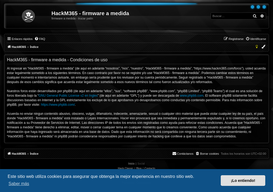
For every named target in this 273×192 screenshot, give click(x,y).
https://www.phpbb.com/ (58, 105)
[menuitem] (39, 39)
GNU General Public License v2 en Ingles (68, 95)
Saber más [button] (19, 183)
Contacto (149, 168)
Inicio (131, 163)
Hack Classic (125, 168)
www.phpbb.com (191, 95)
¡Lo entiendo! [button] (243, 180)
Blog (139, 168)
